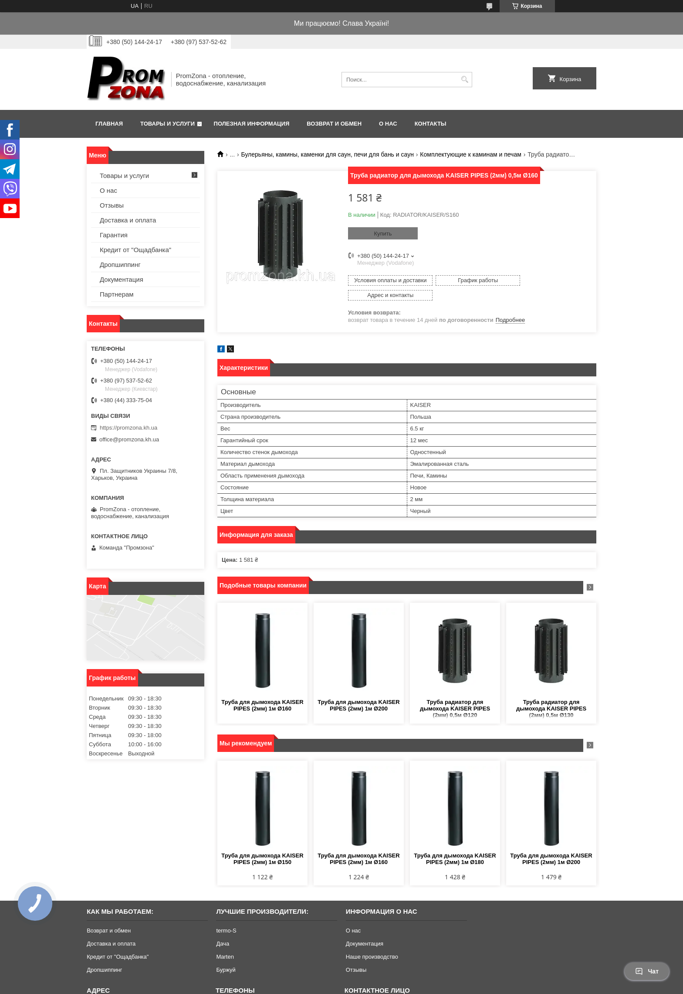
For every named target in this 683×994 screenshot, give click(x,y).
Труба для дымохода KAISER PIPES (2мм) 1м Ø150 (262, 844)
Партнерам (117, 294)
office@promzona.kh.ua (129, 439)
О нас (388, 123)
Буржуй (225, 955)
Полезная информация (252, 123)
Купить (383, 233)
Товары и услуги (167, 123)
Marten (224, 942)
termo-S (226, 915)
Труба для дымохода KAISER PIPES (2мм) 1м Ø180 (455, 844)
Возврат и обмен (334, 123)
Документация (121, 279)
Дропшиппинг (120, 264)
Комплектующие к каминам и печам (470, 154)
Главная (109, 123)
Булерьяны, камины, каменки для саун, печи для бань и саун (327, 154)
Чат (647, 971)
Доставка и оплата (128, 220)
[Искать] (464, 79)
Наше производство (372, 942)
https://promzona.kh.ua (128, 427)
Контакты (430, 123)
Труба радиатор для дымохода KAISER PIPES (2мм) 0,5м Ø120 (455, 694)
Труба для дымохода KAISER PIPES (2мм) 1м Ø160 (262, 690)
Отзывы (112, 205)
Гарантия (114, 235)
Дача (222, 929)
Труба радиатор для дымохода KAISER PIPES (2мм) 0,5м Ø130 (551, 694)
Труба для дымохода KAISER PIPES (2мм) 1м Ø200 (358, 690)
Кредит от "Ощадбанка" (135, 249)
